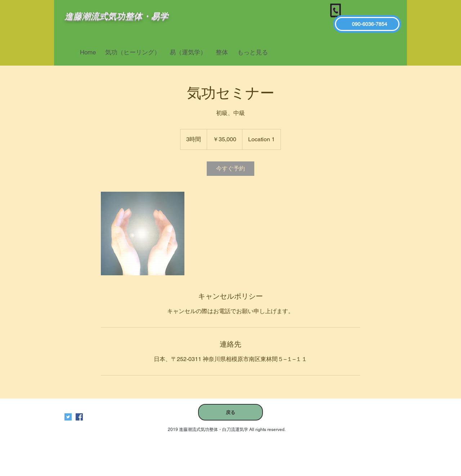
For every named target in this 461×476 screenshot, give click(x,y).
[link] (230, 168)
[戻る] (230, 412)
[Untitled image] (142, 233)
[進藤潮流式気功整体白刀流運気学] (79, 417)
